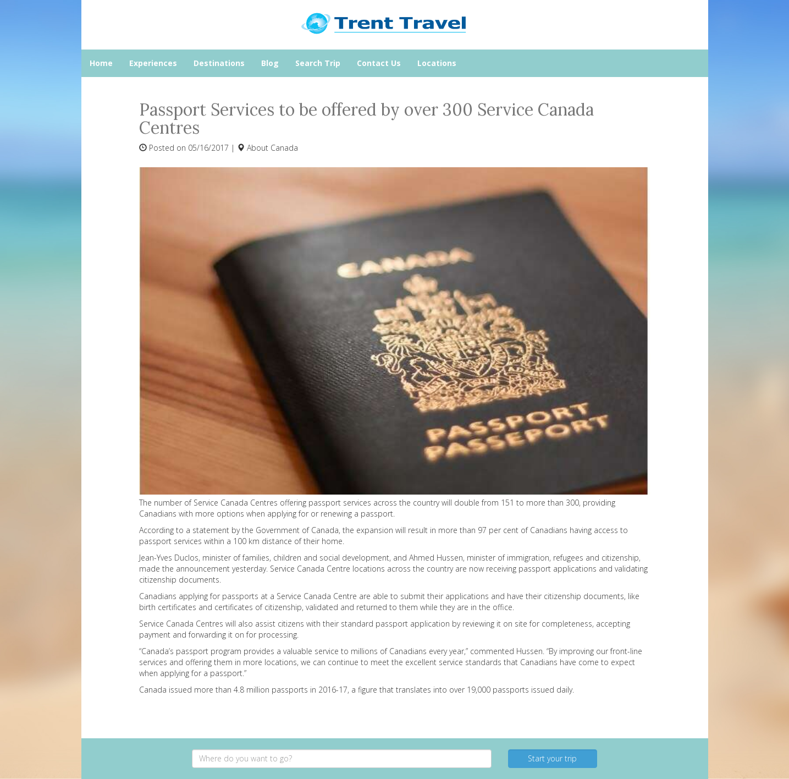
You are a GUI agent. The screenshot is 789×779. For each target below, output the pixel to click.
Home (101, 63)
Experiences (153, 63)
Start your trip (552, 758)
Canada (284, 147)
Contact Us (379, 63)
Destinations (219, 63)
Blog (270, 63)
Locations (436, 63)
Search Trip (317, 63)
